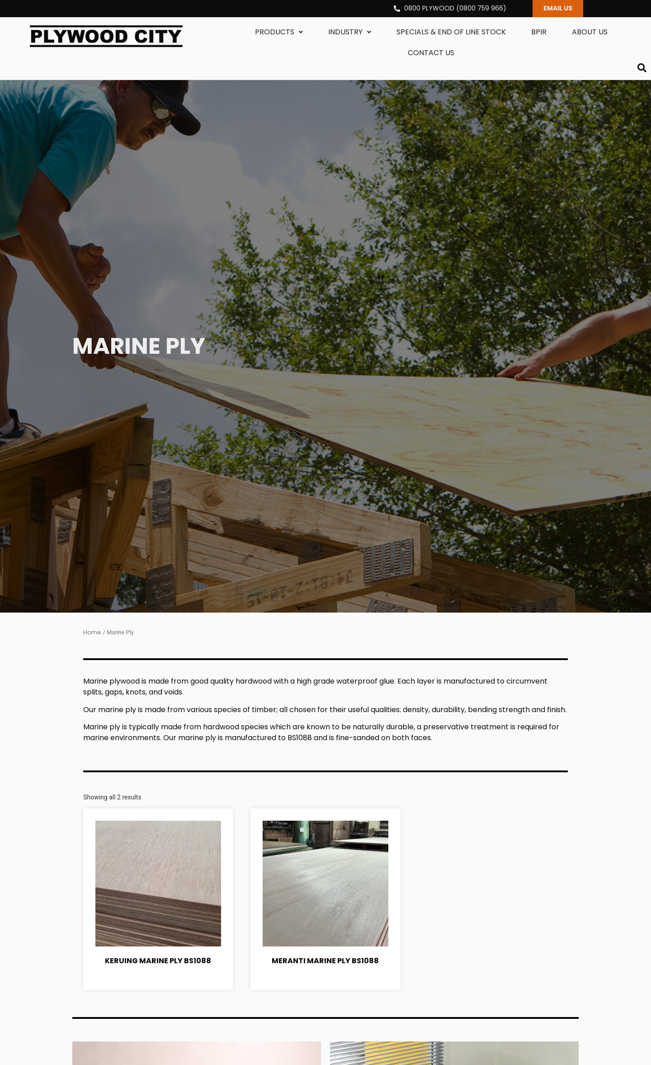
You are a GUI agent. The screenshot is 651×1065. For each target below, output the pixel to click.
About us (590, 32)
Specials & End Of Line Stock (451, 32)
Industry (349, 32)
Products (279, 32)
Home (92, 633)
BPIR (539, 32)
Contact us (431, 53)
